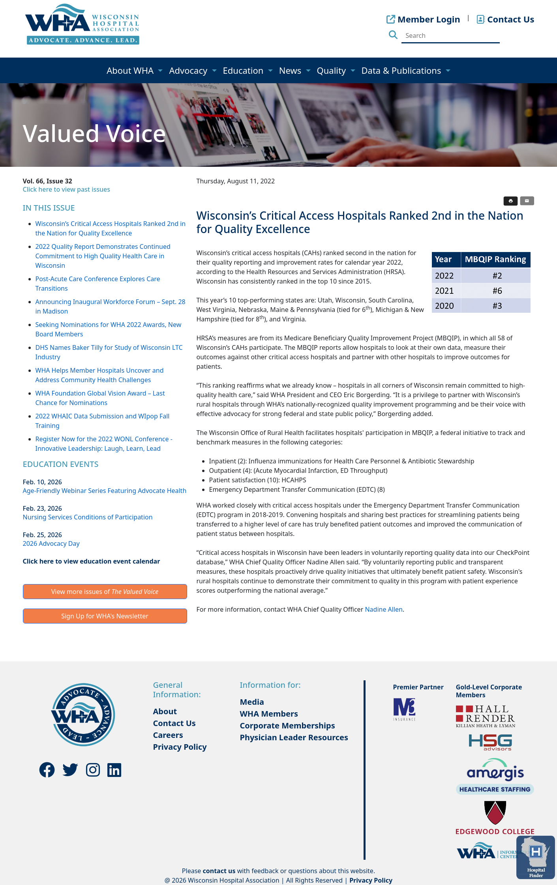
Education (244, 70)
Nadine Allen (384, 609)
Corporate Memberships (287, 725)
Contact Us (174, 723)
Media (252, 701)
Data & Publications (403, 70)
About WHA (131, 70)
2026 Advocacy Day (51, 543)
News (291, 70)
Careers (168, 735)
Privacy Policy (180, 746)
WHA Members (269, 713)
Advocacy (189, 70)
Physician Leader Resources (294, 737)
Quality (332, 70)
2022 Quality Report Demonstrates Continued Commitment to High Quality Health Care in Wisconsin (103, 256)
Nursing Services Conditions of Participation (88, 517)
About (165, 711)
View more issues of (105, 591)
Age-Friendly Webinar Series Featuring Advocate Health (105, 490)
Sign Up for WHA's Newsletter (104, 616)
